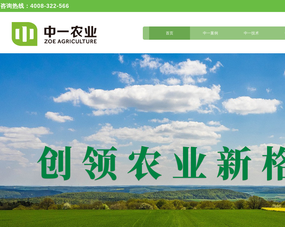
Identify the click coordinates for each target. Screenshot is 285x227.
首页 (169, 33)
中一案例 (210, 33)
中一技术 (251, 33)
